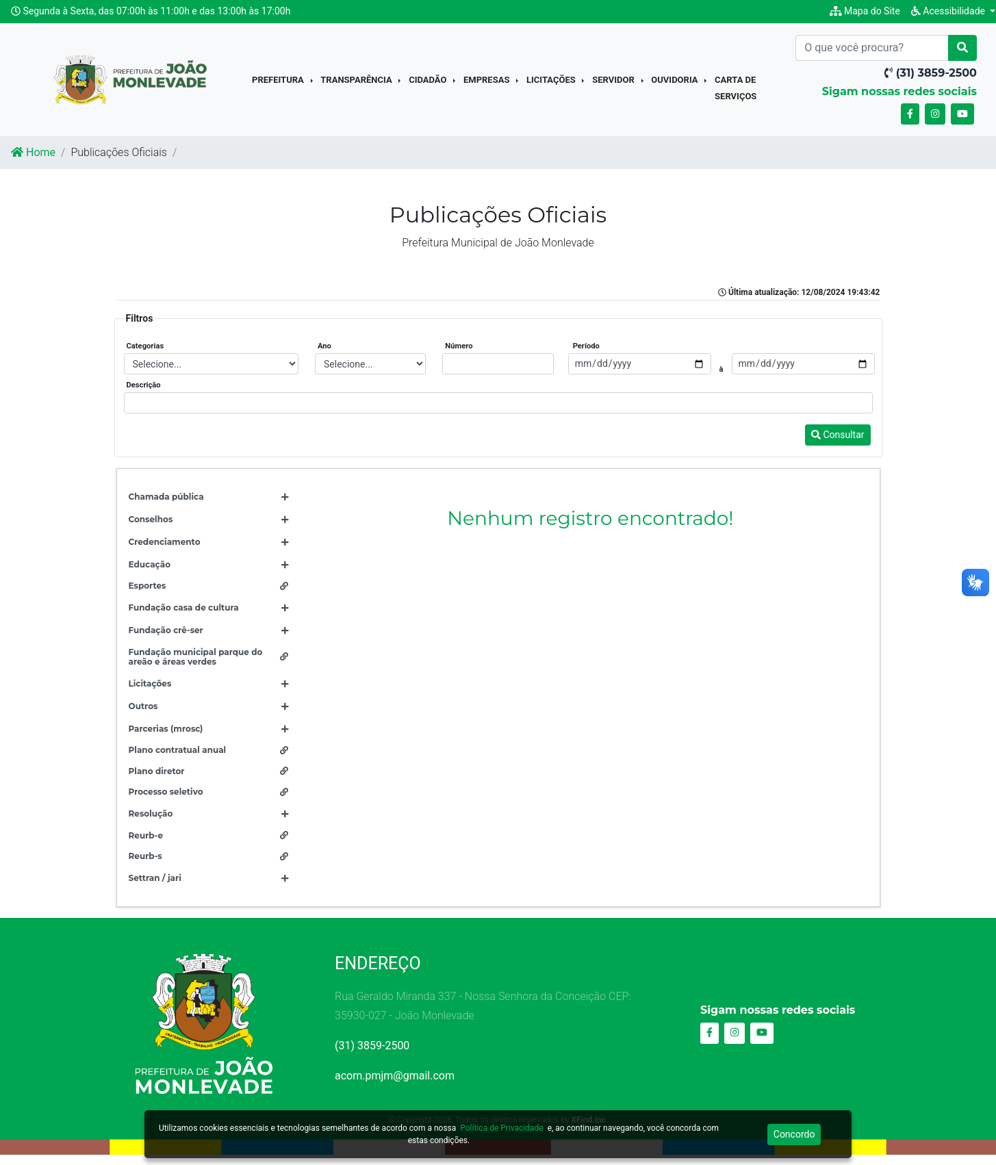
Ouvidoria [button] (675, 85)
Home (33, 161)
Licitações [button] (552, 85)
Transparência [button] (357, 85)
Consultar (838, 444)
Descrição (144, 395)
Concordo (794, 1134)
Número (458, 356)
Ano (324, 356)
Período (586, 356)
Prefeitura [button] (279, 85)
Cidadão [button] (429, 85)
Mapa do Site (865, 10)
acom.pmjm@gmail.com (395, 1085)
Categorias (145, 356)
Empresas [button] (487, 85)
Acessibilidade (949, 10)
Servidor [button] (614, 85)
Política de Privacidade (501, 1128)
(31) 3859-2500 (372, 1055)
